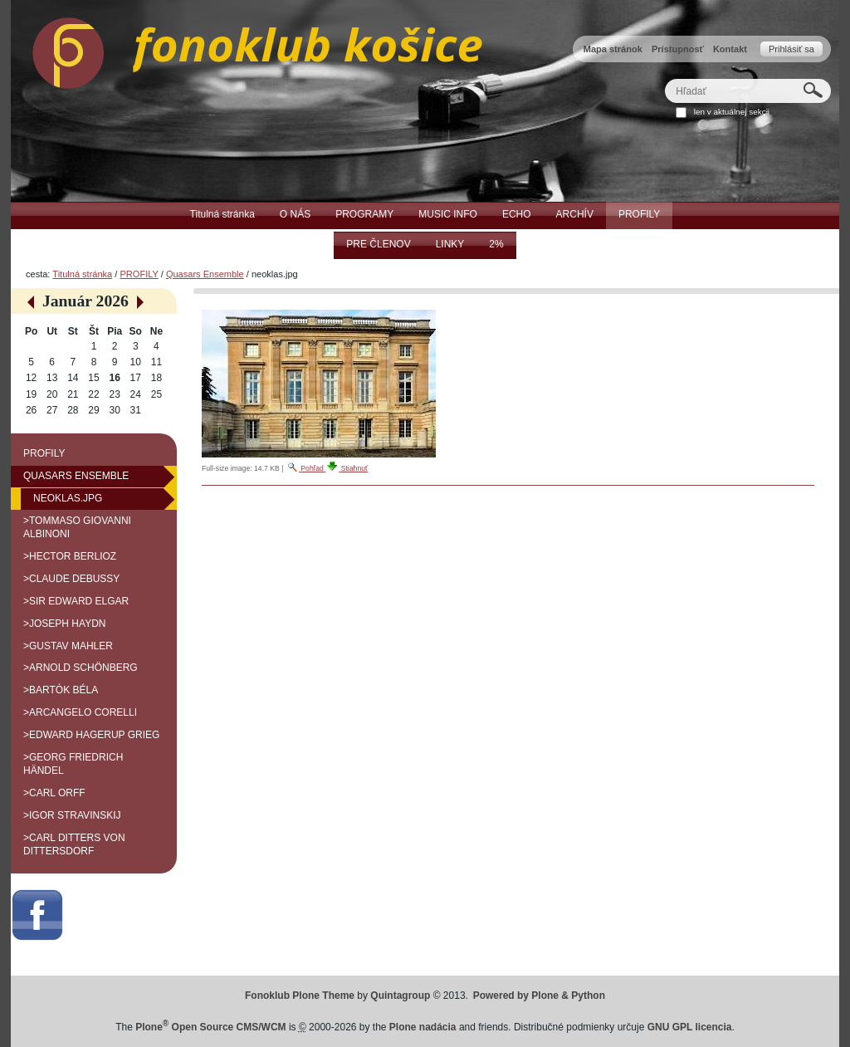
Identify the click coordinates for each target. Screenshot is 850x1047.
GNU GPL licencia (689, 1027)
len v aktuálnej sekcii (731, 111)
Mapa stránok (613, 49)
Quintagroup (400, 995)
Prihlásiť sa (791, 49)
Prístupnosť (678, 49)
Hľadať (664, 78)
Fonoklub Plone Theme (299, 995)
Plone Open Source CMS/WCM (210, 1027)
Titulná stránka (82, 274)
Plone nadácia (423, 1027)
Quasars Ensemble (205, 274)
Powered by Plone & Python (539, 995)
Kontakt (730, 49)
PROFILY (139, 274)
